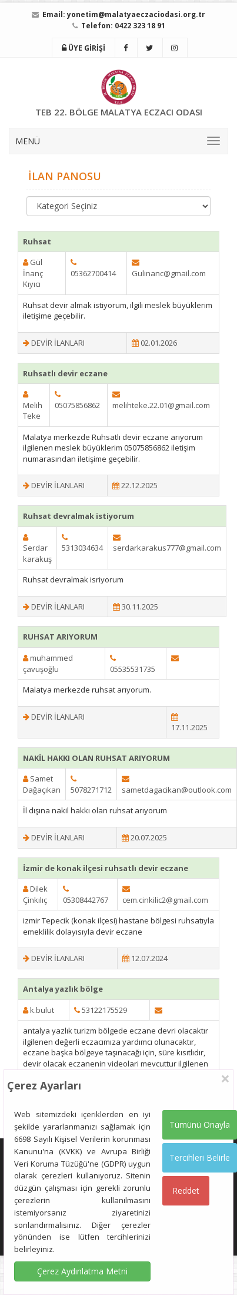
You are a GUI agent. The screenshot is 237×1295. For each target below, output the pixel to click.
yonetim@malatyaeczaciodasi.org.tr (136, 14)
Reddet (185, 1190)
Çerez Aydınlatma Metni (82, 1271)
